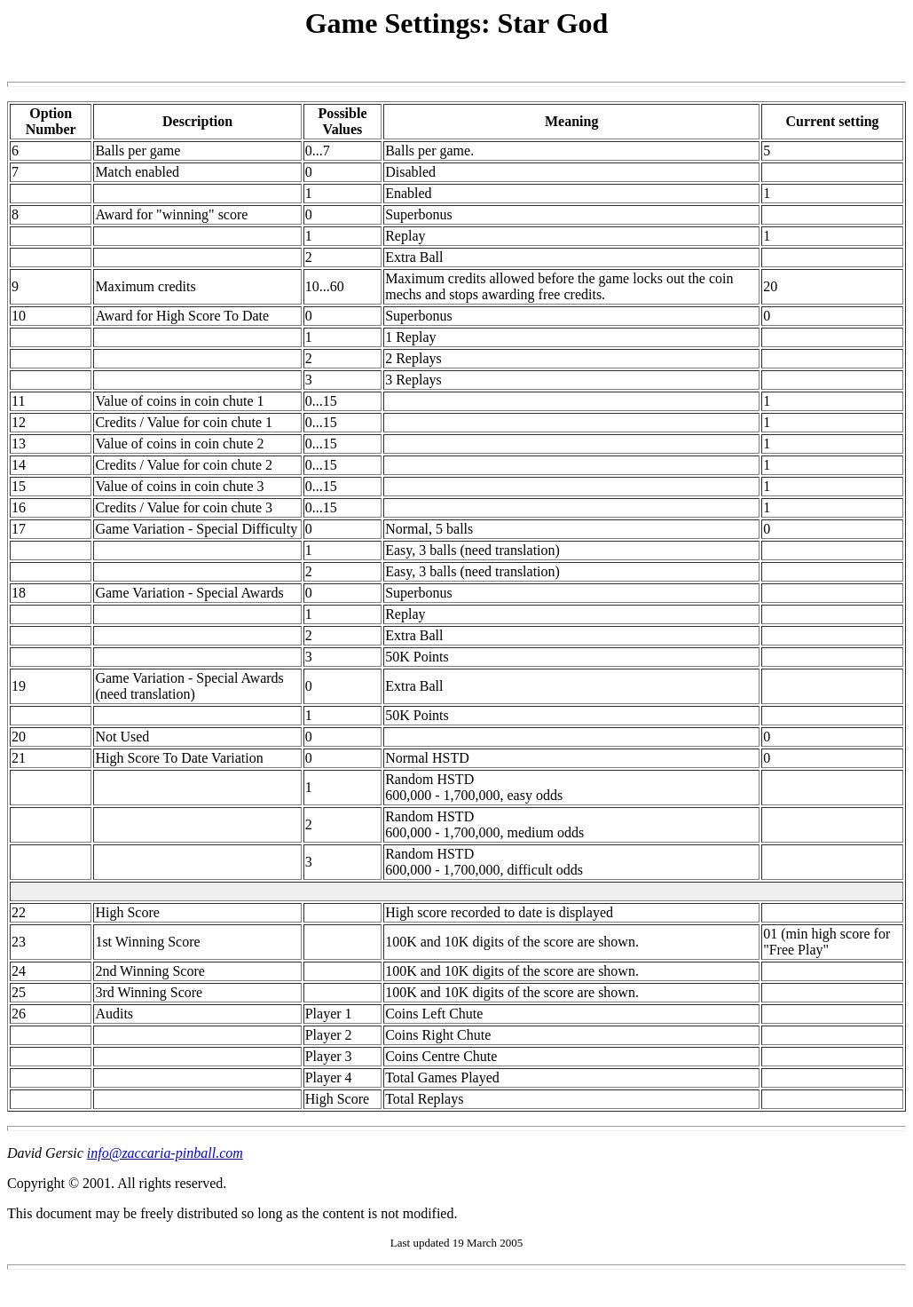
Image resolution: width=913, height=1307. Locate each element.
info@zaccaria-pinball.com (165, 1152)
